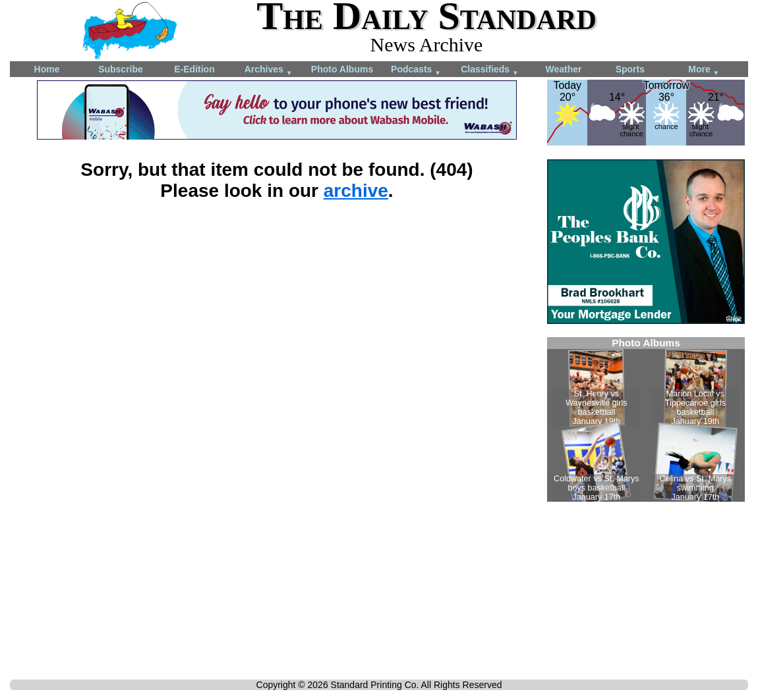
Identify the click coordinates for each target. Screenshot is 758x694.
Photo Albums (342, 69)
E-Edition (194, 69)
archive (356, 190)
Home (47, 69)
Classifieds (490, 70)
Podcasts (416, 70)
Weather (564, 69)
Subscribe (120, 69)
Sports (630, 69)
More (703, 70)
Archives (269, 70)
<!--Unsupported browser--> (646, 419)
